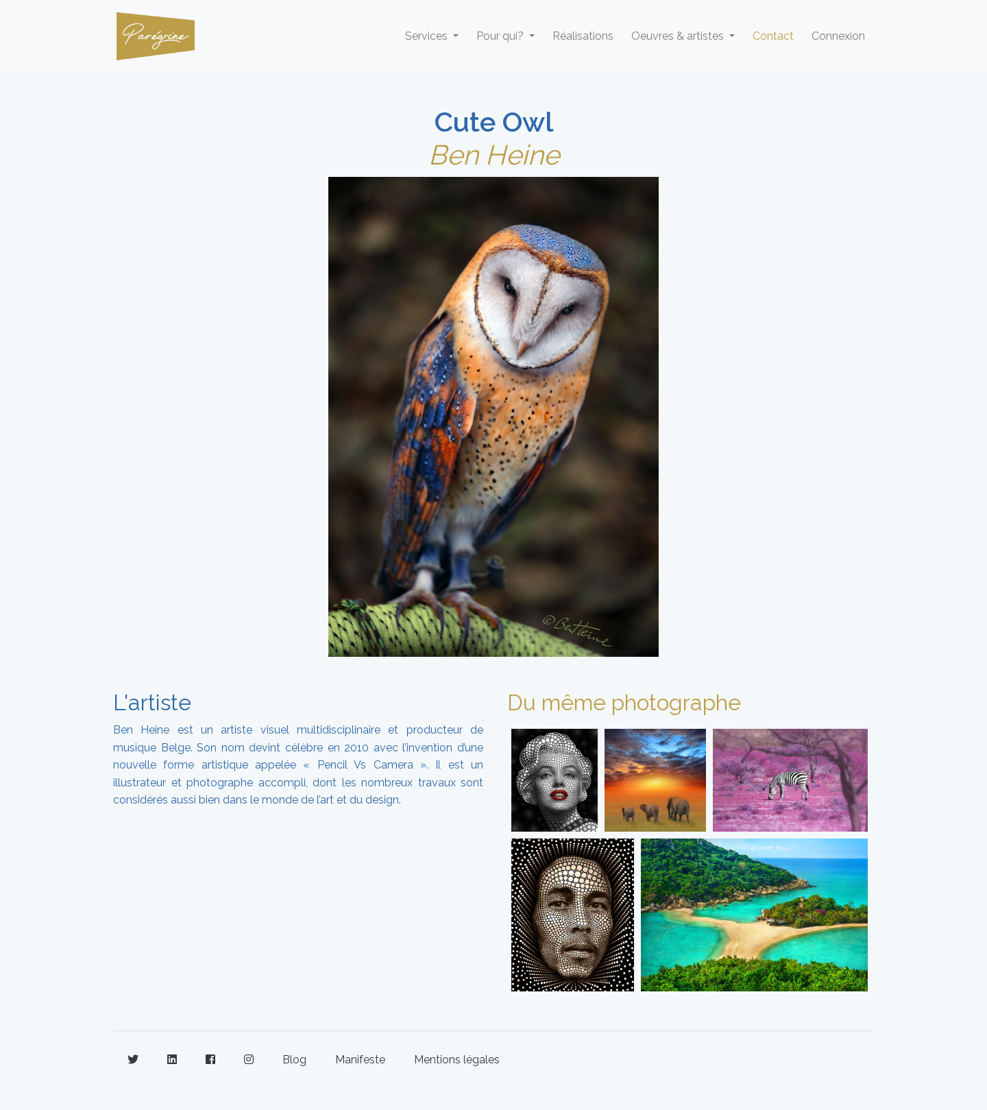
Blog (294, 1059)
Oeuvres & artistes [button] (679, 36)
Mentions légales (457, 1059)
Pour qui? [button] (501, 36)
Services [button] (427, 36)
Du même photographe (624, 702)
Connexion (838, 36)
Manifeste (360, 1059)
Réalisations (582, 36)
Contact (773, 36)
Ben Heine (493, 154)
